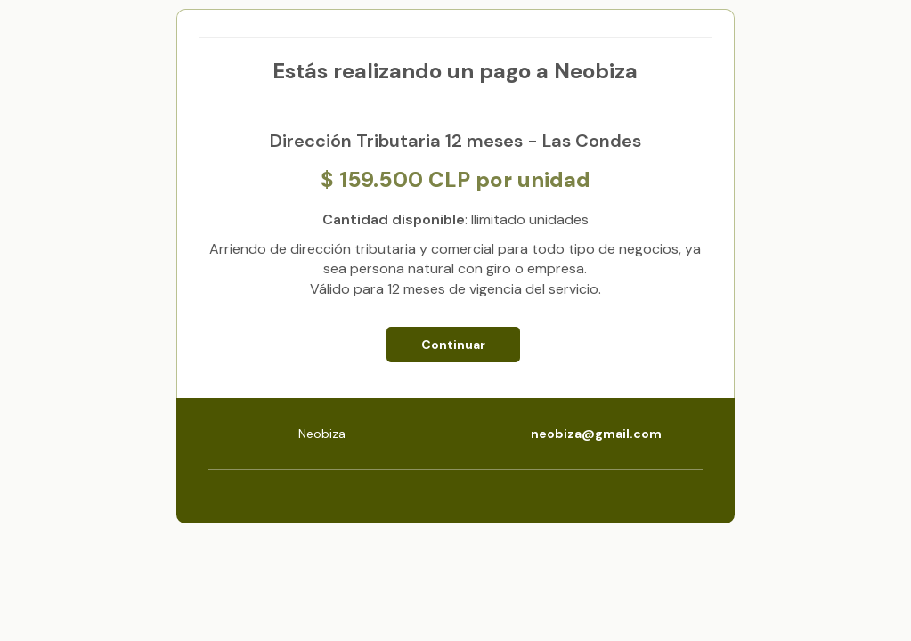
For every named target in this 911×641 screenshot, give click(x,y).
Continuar (453, 345)
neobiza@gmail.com (596, 434)
